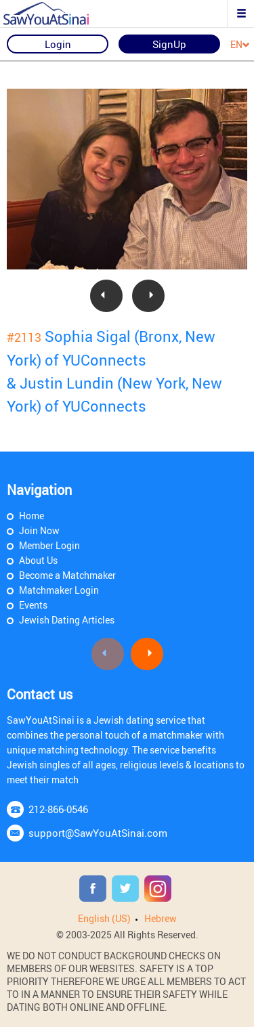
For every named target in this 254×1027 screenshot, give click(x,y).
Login (58, 44)
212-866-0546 (58, 809)
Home (31, 515)
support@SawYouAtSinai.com (97, 832)
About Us (38, 560)
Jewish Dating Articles (66, 619)
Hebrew (160, 918)
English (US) (104, 918)
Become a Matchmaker (67, 575)
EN (240, 45)
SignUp (169, 44)
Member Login (49, 545)
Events (33, 604)
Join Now (39, 530)
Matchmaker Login (59, 590)
